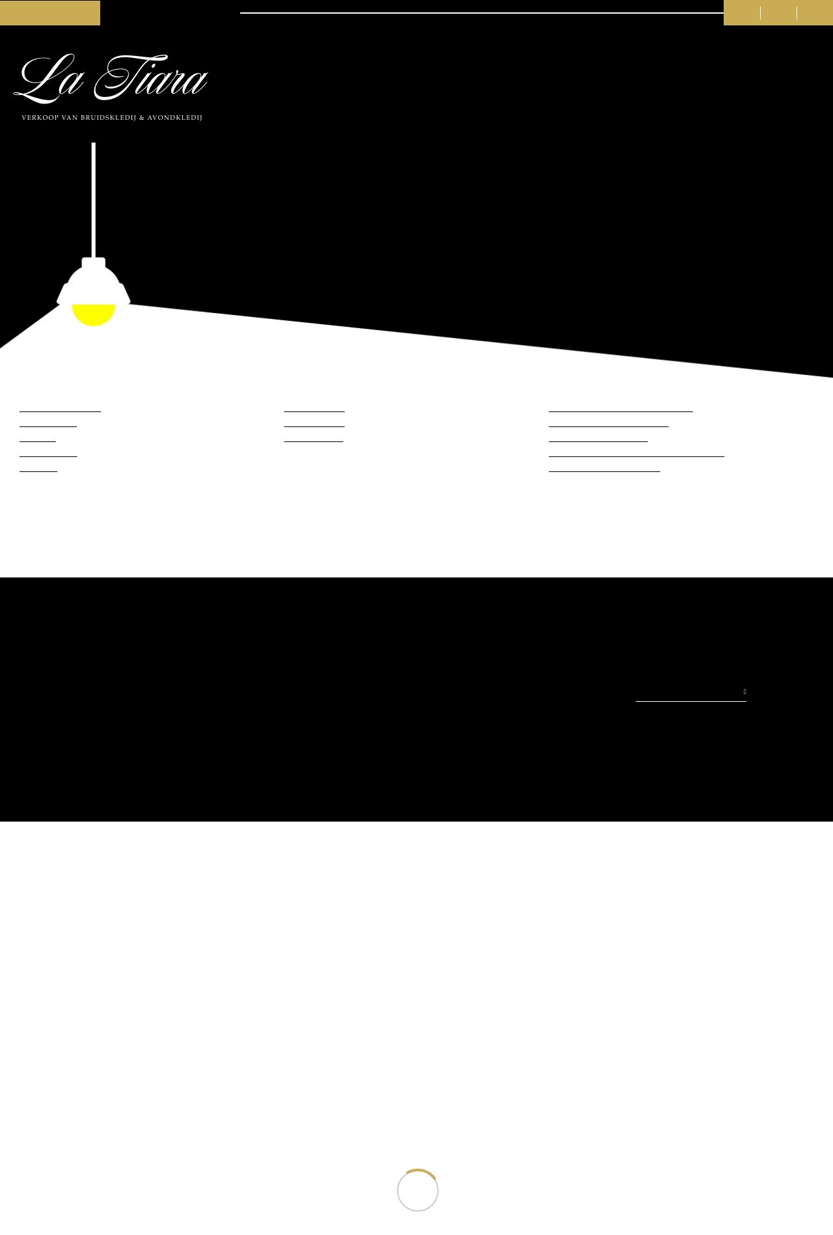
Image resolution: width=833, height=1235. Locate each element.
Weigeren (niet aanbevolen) (526, 677)
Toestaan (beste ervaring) (307, 677)
